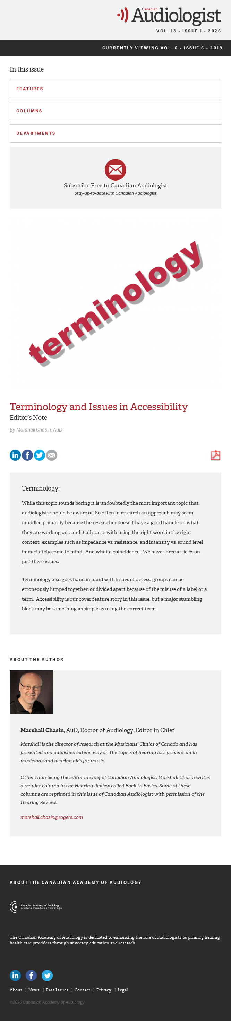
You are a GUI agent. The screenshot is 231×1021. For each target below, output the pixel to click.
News (34, 990)
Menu (8, 14)
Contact (82, 990)
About (16, 990)
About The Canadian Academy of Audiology (76, 882)
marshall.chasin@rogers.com (51, 817)
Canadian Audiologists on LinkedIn (15, 975)
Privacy (103, 990)
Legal (123, 990)
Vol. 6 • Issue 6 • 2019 (192, 48)
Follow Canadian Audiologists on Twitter (47, 975)
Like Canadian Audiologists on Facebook (31, 975)
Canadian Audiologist (169, 16)
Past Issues (57, 990)
